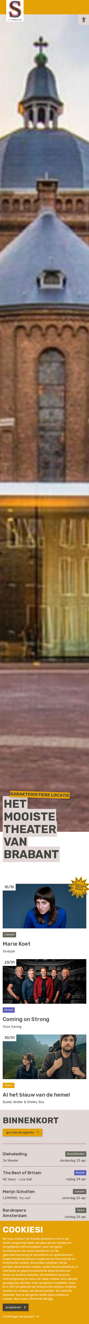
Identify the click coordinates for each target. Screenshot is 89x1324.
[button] (83, 19)
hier (50, 1298)
